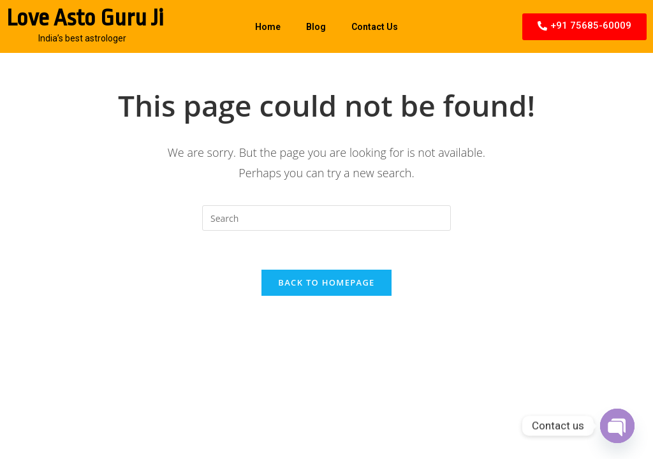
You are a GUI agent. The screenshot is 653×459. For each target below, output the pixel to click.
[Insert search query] (326, 218)
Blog (316, 27)
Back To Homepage (326, 282)
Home (268, 27)
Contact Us (374, 27)
